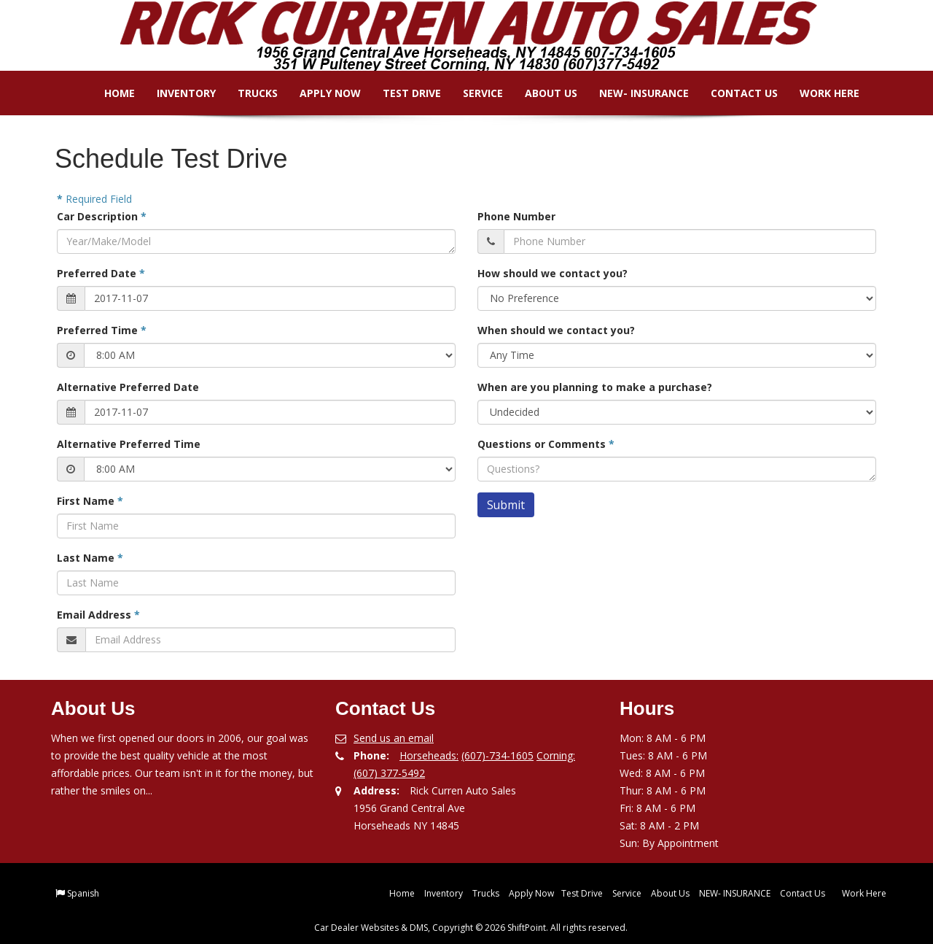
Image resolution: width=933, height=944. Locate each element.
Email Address (98, 615)
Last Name (90, 558)
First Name (90, 501)
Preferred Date (101, 273)
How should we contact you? (552, 273)
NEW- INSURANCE (634, 93)
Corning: (555, 755)
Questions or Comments (545, 444)
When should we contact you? (556, 330)
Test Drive (401, 93)
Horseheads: (428, 755)
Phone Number (516, 216)
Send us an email (394, 738)
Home (109, 93)
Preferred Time (102, 330)
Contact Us (734, 93)
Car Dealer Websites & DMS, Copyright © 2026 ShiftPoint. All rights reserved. (471, 927)
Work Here (819, 93)
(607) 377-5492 (389, 773)
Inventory (176, 93)
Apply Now (320, 93)
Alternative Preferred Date (128, 387)
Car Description (102, 216)
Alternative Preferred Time (128, 444)
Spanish (83, 893)
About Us (541, 93)
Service (473, 93)
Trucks (247, 93)
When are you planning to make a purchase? (594, 387)
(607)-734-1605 (497, 755)
